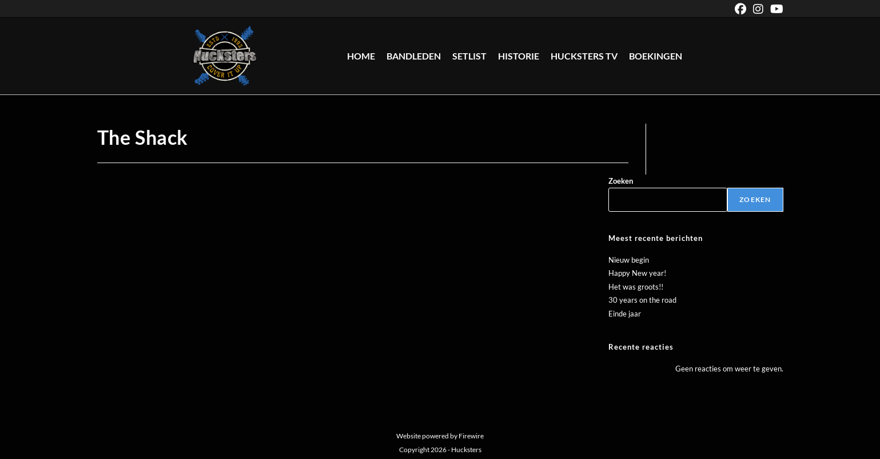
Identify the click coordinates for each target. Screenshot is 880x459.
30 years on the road (642, 299)
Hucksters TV (584, 55)
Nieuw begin (628, 259)
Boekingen (655, 55)
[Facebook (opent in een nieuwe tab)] (740, 9)
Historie (518, 55)
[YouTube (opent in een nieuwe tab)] (775, 9)
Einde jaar (624, 313)
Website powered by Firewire (440, 436)
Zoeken (620, 180)
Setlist (469, 55)
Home (361, 55)
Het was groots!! (635, 286)
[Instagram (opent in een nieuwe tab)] (758, 9)
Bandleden (414, 55)
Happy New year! (637, 273)
